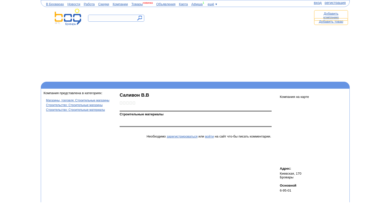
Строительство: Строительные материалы (75, 110)
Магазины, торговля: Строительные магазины (77, 100)
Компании (120, 4)
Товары (137, 4)
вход (318, 3)
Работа (89, 4)
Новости (73, 4)
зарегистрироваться (182, 136)
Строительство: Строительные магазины (74, 105)
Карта (183, 4)
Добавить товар (331, 21)
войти (209, 136)
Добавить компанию (331, 15)
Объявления (165, 4)
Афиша (197, 4)
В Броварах (55, 4)
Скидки (103, 4)
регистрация (335, 3)
